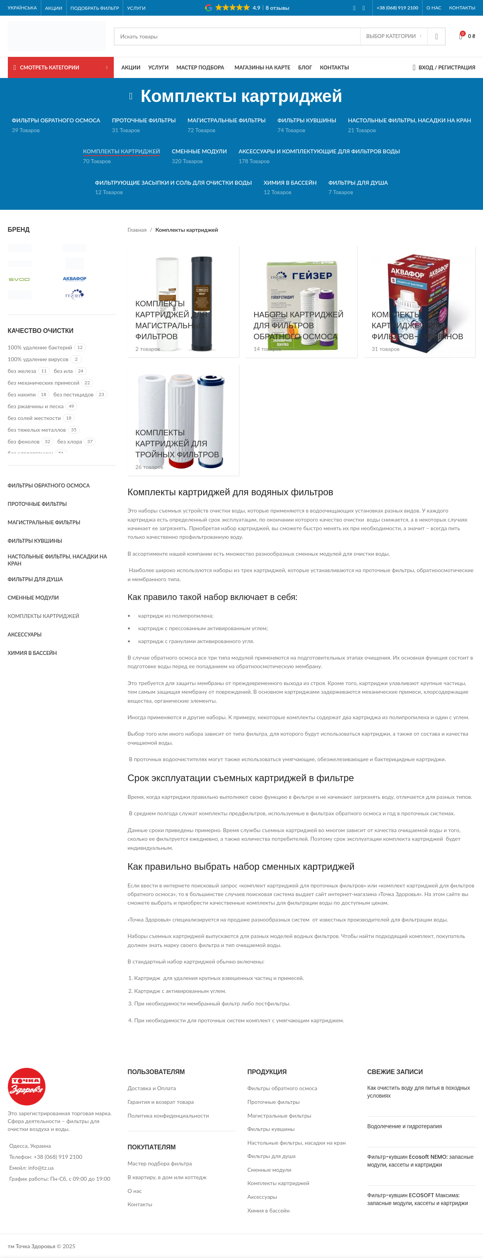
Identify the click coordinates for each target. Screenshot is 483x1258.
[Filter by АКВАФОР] (88, 279)
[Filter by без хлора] (69, 441)
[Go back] (130, 96)
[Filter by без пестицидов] (73, 394)
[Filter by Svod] (33, 279)
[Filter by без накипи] (22, 394)
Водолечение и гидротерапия (404, 1126)
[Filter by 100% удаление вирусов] (38, 359)
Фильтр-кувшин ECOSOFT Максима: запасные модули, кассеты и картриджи (417, 1199)
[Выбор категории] (394, 36)
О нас (135, 1190)
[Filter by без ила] (63, 371)
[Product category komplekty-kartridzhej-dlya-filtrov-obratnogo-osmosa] (301, 301)
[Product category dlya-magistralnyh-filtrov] (183, 301)
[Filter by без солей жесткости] (34, 418)
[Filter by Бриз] (33, 295)
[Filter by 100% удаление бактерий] (40, 347)
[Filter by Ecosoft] (88, 248)
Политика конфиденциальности (168, 1115)
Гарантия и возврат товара (161, 1101)
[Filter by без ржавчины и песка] (36, 406)
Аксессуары (262, 1196)
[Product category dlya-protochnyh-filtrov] (183, 420)
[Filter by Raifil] (88, 263)
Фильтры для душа (272, 1155)
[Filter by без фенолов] (24, 441)
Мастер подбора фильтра (160, 1163)
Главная (137, 229)
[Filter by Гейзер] (88, 295)
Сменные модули (270, 1169)
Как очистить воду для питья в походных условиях (418, 1091)
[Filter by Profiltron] (33, 263)
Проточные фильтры (274, 1101)
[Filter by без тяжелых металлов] (37, 430)
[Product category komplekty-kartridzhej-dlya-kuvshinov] (420, 301)
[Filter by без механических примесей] (44, 383)
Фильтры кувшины (271, 1128)
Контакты (140, 1203)
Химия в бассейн (269, 1210)
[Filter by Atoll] (33, 248)
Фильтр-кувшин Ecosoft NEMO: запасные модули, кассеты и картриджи (420, 1160)
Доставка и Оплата (152, 1087)
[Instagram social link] (363, 8)
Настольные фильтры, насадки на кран (297, 1142)
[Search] (280, 36)
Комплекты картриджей (279, 1182)
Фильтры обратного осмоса (282, 1087)
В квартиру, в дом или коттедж (167, 1176)
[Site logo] (57, 35)
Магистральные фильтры (280, 1115)
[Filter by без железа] (22, 371)
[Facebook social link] (354, 8)
